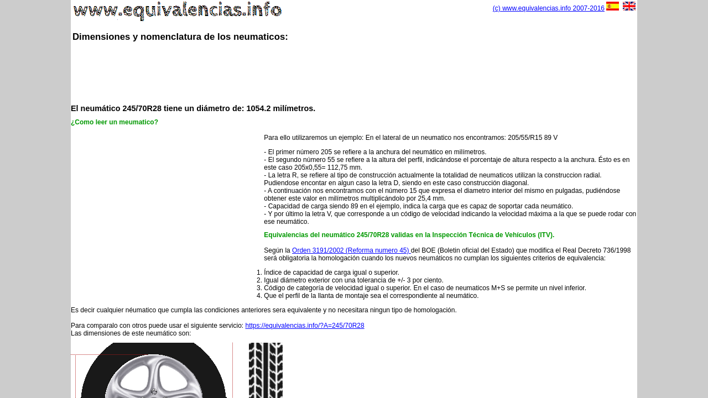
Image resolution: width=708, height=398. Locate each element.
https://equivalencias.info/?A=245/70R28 (305, 325)
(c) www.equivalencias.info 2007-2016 (549, 8)
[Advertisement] (354, 72)
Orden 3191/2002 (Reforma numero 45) (351, 250)
